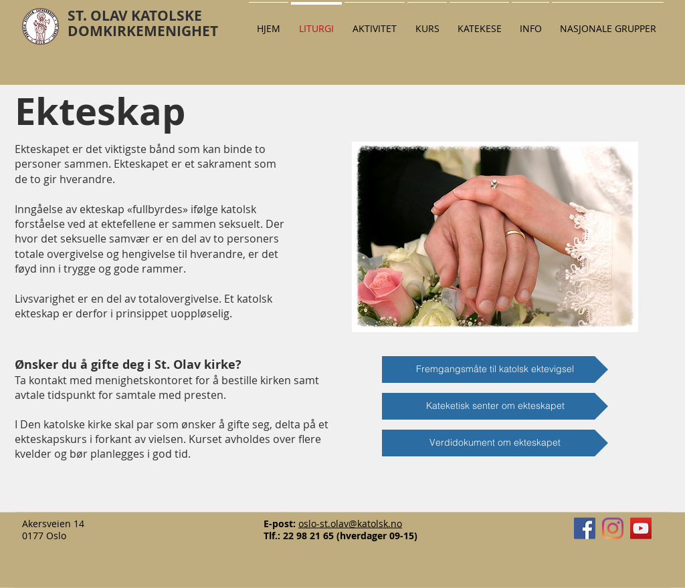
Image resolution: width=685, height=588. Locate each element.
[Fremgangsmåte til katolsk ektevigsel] (495, 369)
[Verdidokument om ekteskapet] (495, 443)
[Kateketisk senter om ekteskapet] (495, 406)
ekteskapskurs (52, 439)
